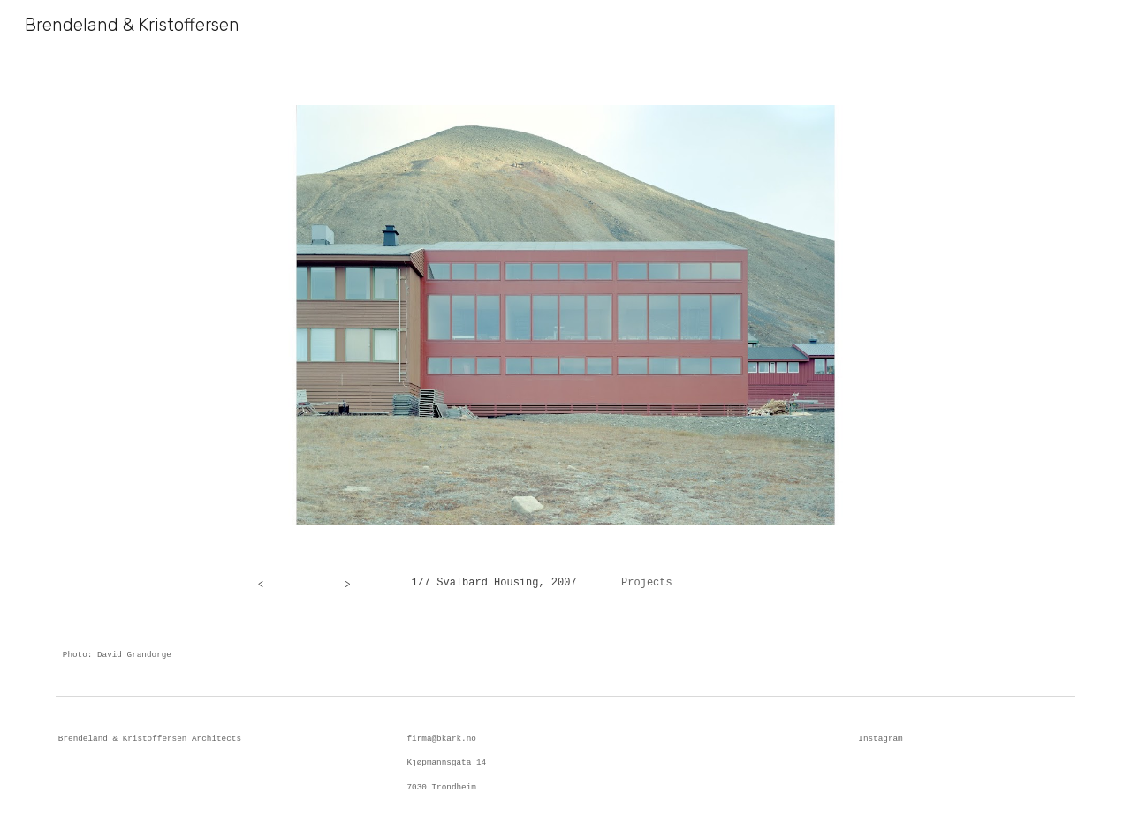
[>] (347, 582)
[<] (260, 582)
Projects (646, 583)
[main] (652, 583)
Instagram (880, 739)
